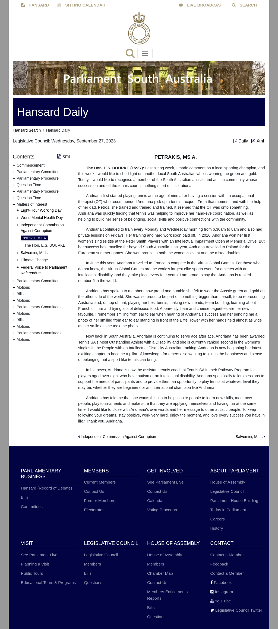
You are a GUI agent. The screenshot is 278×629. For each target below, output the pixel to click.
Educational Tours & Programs (48, 582)
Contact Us (94, 491)
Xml (257, 141)
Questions (93, 582)
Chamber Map (160, 573)
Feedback (219, 564)
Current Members (100, 482)
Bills (25, 497)
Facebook (221, 582)
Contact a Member (227, 554)
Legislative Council (227, 491)
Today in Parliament (228, 509)
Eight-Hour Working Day (41, 210)
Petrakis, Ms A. (34, 238)
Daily (241, 141)
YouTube (220, 601)
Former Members (99, 500)
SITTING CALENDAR (81, 5)
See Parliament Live (165, 482)
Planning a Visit (35, 564)
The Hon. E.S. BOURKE (44, 245)
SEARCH (244, 5)
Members (92, 564)
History (216, 528)
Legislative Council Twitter (236, 610)
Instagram (221, 591)
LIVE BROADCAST (201, 5)
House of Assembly (227, 482)
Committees (32, 506)
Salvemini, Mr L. (34, 252)
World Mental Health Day (42, 217)
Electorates (94, 509)
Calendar (155, 500)
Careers (217, 519)
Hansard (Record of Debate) (46, 488)
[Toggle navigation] (145, 53)
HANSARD (35, 5)
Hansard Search (27, 130)
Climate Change (34, 260)
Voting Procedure (162, 509)
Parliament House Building (234, 500)
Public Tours (32, 573)
